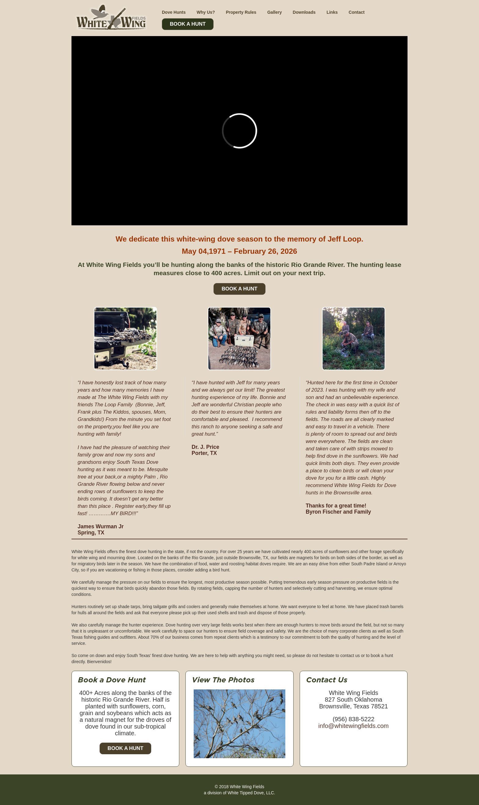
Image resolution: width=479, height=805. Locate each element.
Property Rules (241, 12)
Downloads (304, 12)
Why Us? (206, 12)
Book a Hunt (125, 748)
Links (332, 12)
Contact (356, 12)
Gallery (274, 12)
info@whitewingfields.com (353, 725)
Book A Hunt (188, 24)
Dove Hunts (174, 12)
